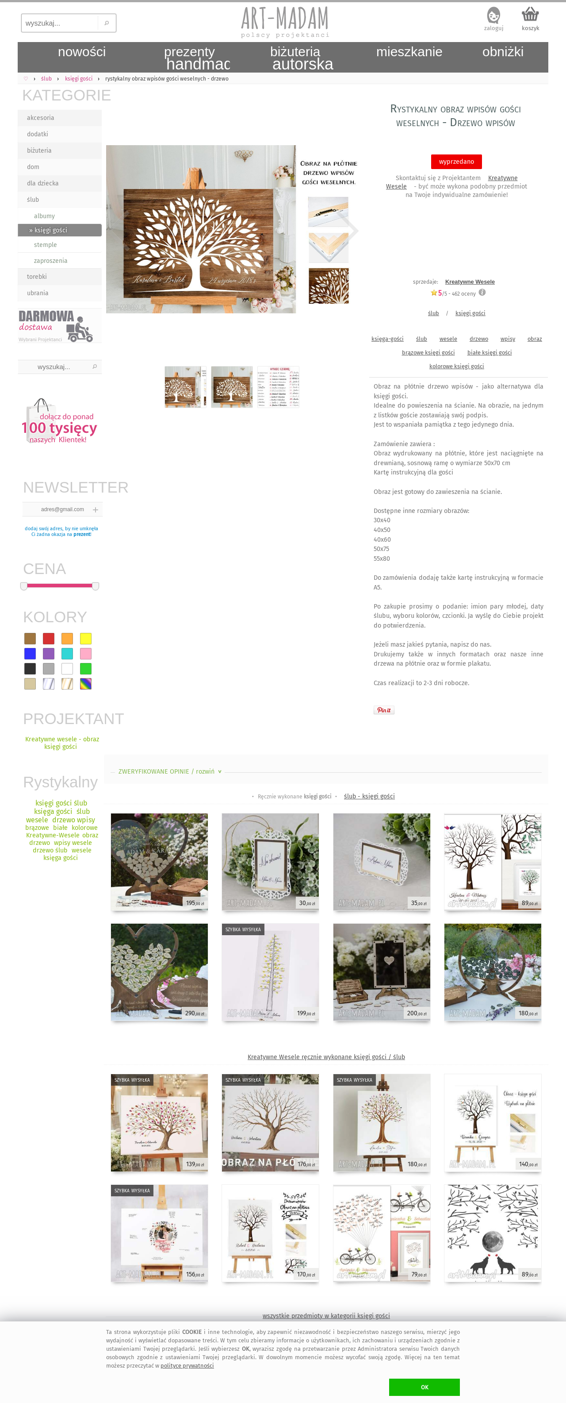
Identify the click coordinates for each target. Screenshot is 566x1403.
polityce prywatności (187, 1365)
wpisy (508, 338)
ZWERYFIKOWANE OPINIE (171, 771)
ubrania (38, 293)
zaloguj (494, 28)
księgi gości (470, 313)
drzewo (479, 338)
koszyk (530, 28)
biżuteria (39, 150)
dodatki (37, 134)
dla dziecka (43, 183)
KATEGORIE (62, 95)
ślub (33, 200)
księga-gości (387, 338)
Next (346, 231)
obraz (535, 338)
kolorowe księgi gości (456, 366)
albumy (44, 216)
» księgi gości (48, 230)
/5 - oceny (453, 293)
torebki (37, 277)
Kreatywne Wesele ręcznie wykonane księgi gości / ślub (326, 1057)
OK (424, 1387)
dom (33, 167)
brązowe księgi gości (428, 352)
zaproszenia (51, 261)
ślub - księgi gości (369, 796)
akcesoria (40, 118)
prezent (81, 534)
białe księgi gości (489, 352)
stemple (45, 245)
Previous (118, 231)
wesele (448, 338)
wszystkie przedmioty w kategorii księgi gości (326, 1316)
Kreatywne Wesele (470, 281)
